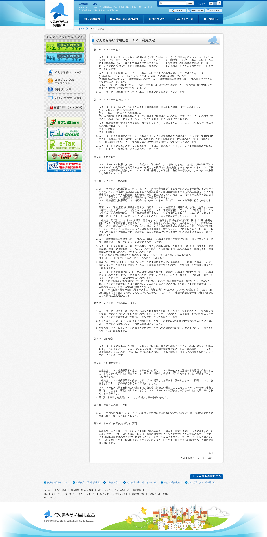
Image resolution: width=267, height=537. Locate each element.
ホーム (82, 28)
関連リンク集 (138, 494)
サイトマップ (50, 498)
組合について (104, 490)
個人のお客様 (60, 490)
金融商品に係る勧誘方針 (88, 482)
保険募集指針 (113, 482)
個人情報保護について (58, 482)
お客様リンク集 (120, 494)
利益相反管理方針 (173, 482)
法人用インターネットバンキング (94, 494)
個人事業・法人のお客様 (82, 490)
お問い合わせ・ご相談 (159, 494)
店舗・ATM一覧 (121, 490)
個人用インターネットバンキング (59, 494)
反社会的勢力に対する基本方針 (142, 482)
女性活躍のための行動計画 (201, 482)
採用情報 (137, 490)
